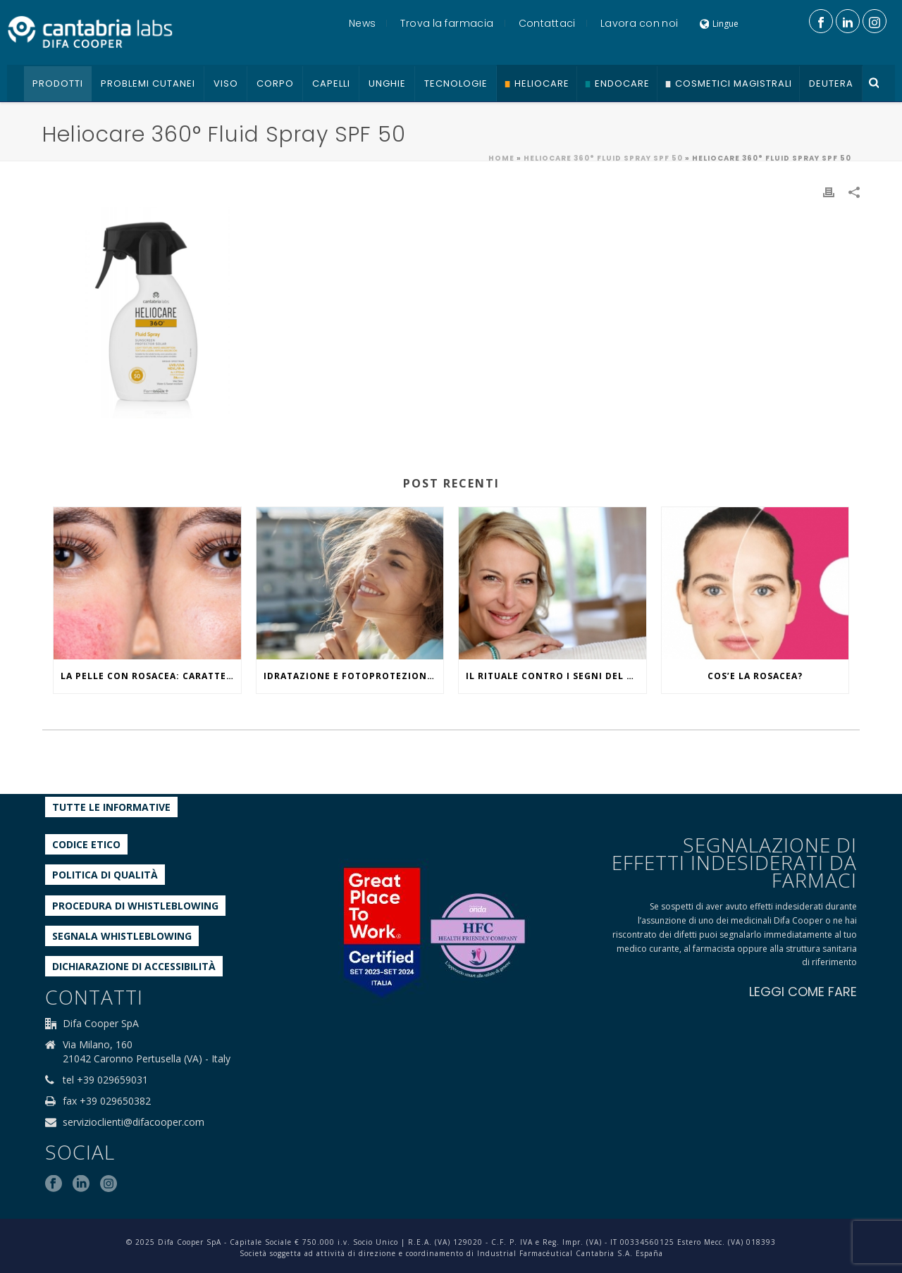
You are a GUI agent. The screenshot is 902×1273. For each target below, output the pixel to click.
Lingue (719, 24)
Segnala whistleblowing (122, 936)
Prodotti (57, 83)
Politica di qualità (105, 874)
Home (501, 158)
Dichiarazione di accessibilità (134, 966)
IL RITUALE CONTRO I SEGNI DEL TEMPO (556, 676)
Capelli (331, 83)
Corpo (275, 83)
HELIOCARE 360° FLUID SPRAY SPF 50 (603, 158)
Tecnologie (456, 83)
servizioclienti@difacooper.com (133, 1122)
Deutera (831, 83)
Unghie (387, 83)
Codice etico (86, 844)
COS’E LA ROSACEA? (755, 676)
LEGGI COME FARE (803, 991)
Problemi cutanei (148, 83)
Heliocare (541, 83)
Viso (226, 83)
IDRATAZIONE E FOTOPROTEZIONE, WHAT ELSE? (354, 676)
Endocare (622, 83)
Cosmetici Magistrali (733, 83)
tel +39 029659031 (105, 1080)
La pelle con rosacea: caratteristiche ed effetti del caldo (151, 676)
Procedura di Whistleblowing (135, 905)
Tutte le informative (111, 807)
